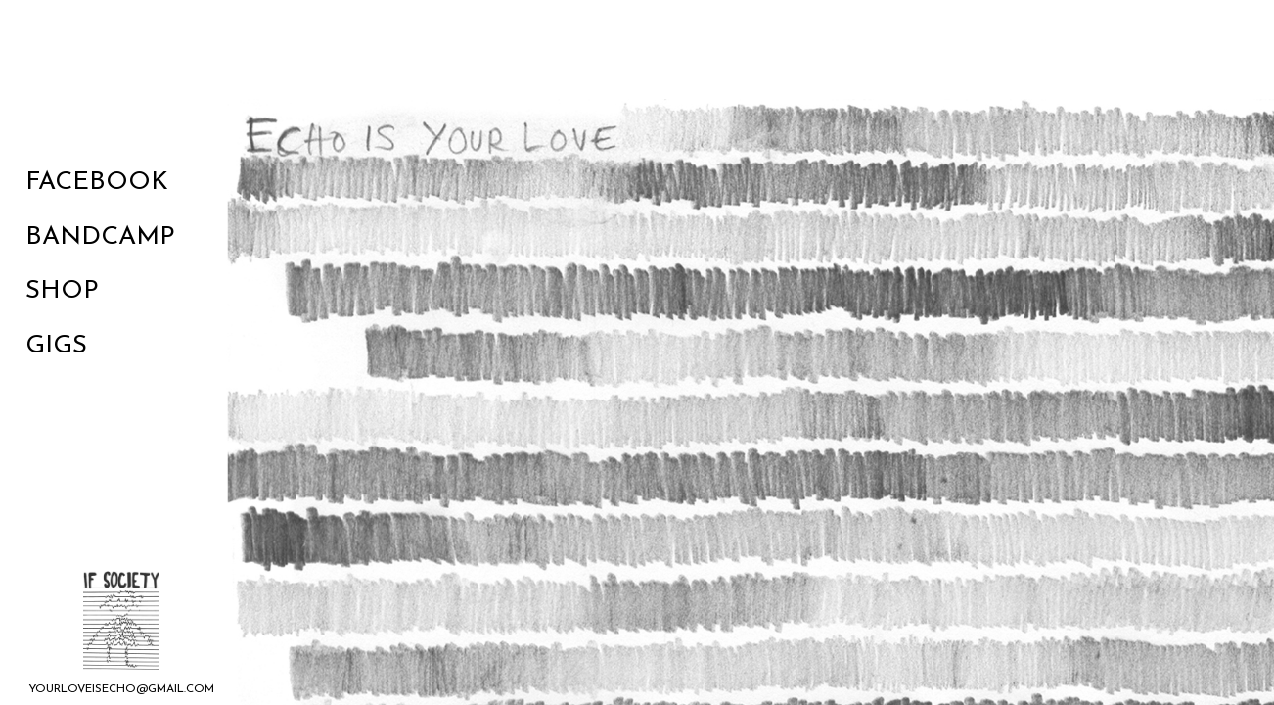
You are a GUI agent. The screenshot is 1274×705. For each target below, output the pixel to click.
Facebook (96, 182)
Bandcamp (100, 237)
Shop (62, 291)
